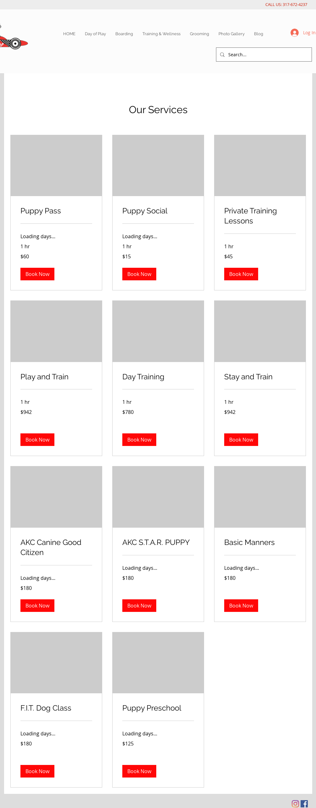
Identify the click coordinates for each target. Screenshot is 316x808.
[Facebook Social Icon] (304, 803)
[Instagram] (295, 803)
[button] (37, 274)
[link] (56, 211)
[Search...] (263, 54)
